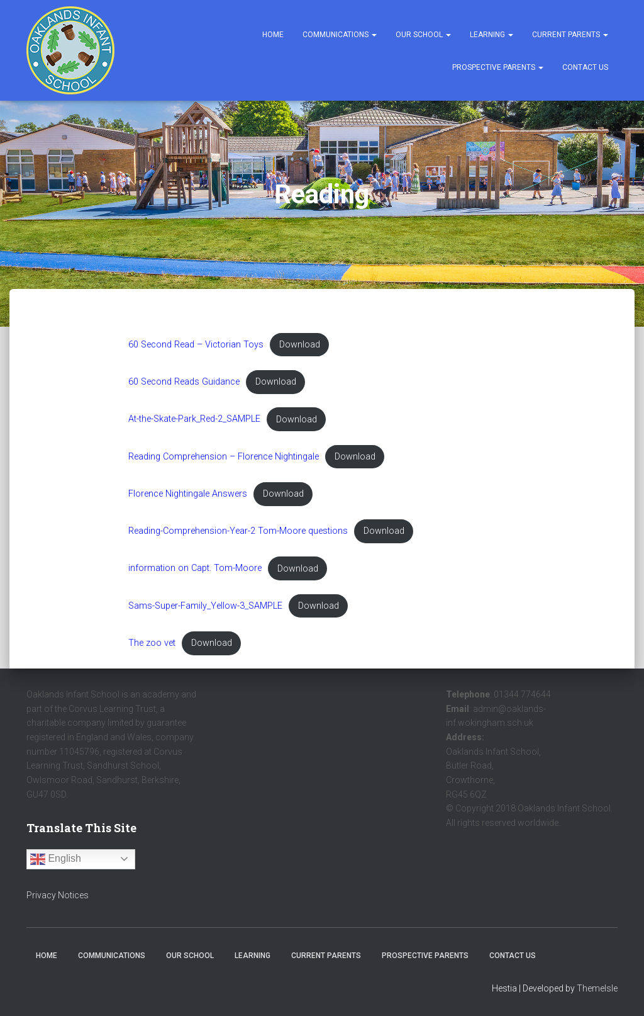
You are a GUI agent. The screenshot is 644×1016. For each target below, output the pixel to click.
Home (273, 34)
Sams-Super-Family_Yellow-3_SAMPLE (205, 606)
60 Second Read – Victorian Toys (196, 344)
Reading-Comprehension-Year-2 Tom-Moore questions (238, 531)
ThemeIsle (597, 988)
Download (299, 344)
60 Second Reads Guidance (184, 381)
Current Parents (570, 34)
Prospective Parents (497, 67)
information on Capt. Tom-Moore (195, 568)
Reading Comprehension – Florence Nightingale (223, 456)
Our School (423, 34)
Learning (491, 34)
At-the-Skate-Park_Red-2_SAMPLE (194, 419)
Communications (340, 34)
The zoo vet (151, 643)
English (55, 859)
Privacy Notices (57, 895)
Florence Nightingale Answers (187, 493)
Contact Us (585, 67)
